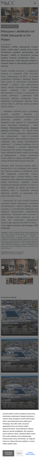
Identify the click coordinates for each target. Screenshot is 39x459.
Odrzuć (19, 453)
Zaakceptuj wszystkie (8, 453)
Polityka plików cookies (30, 453)
